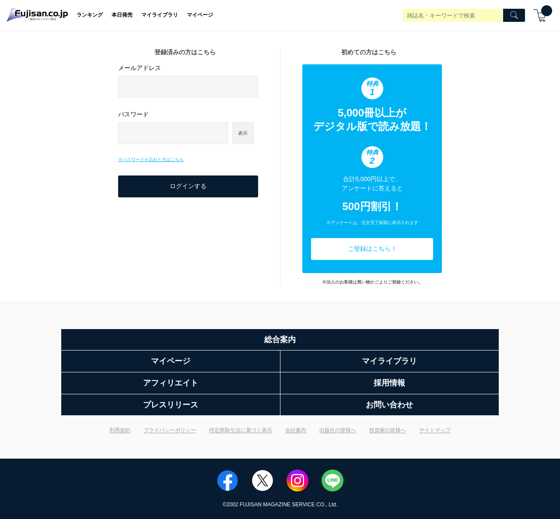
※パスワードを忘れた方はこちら (151, 159)
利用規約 (119, 430)
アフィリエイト (170, 383)
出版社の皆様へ (337, 430)
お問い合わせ (389, 404)
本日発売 (122, 15)
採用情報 (389, 383)
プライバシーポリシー (170, 430)
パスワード (133, 114)
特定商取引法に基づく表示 (240, 430)
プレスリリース (170, 404)
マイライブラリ (159, 15)
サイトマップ (435, 430)
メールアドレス (139, 67)
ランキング (90, 15)
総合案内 (280, 339)
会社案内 (295, 430)
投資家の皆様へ (387, 430)
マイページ (200, 15)
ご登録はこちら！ (372, 248)
